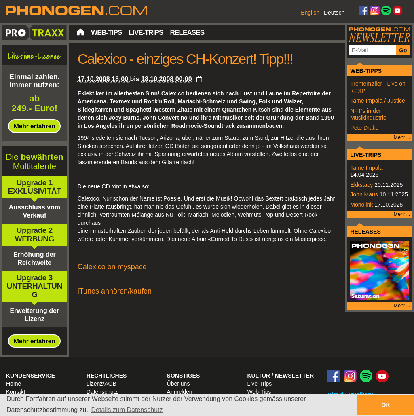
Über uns (178, 383)
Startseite (80, 32)
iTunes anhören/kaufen (115, 291)
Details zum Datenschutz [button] (127, 409)
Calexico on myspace (112, 267)
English (310, 12)
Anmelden (179, 392)
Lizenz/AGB (101, 383)
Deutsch (334, 12)
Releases (187, 32)
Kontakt (15, 392)
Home (13, 383)
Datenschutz (102, 392)
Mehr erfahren (34, 125)
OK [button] (385, 405)
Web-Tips (106, 32)
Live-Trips (146, 32)
